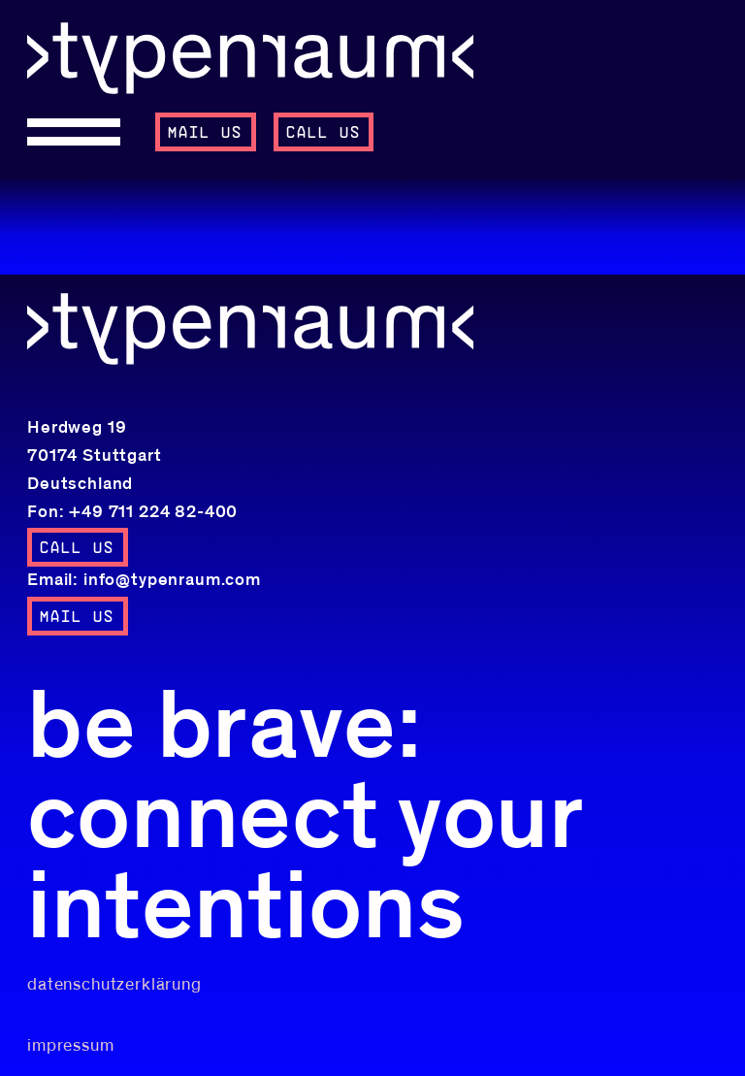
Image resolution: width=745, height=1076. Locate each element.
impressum (70, 1046)
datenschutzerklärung (114, 985)
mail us (205, 133)
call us (324, 133)
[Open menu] (82, 132)
